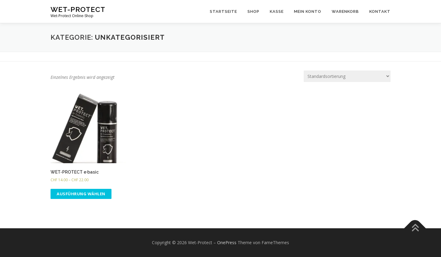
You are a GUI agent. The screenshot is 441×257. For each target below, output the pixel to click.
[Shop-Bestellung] (347, 76)
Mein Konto (307, 11)
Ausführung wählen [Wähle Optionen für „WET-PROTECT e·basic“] (81, 193)
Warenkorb (345, 11)
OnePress (226, 242)
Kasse (277, 11)
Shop (253, 11)
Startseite (223, 11)
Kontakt (379, 11)
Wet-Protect (78, 9)
